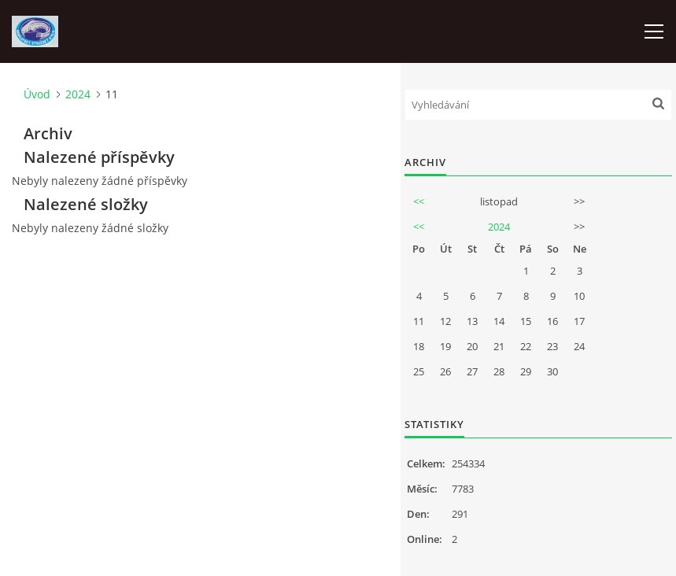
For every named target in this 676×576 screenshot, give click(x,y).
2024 (78, 94)
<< (418, 201)
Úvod (37, 94)
